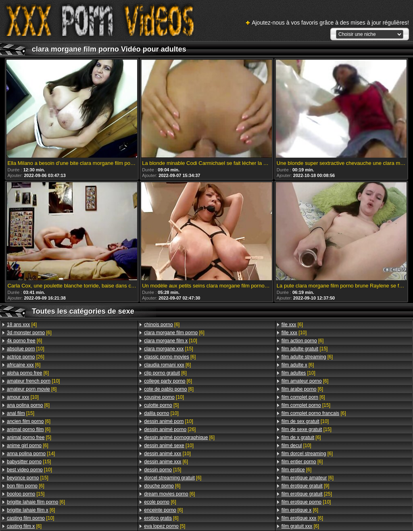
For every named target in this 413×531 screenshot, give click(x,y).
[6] (29, 332)
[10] (25, 349)
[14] (31, 453)
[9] (306, 486)
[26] (25, 357)
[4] (22, 324)
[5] (29, 437)
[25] (307, 494)
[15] (20, 413)
